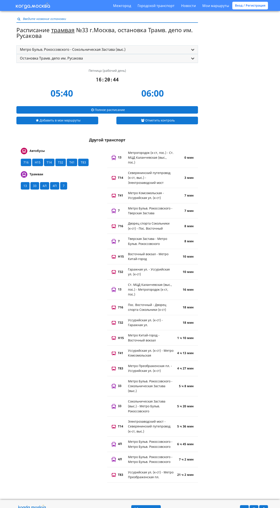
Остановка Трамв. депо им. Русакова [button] (51, 58)
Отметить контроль (158, 120)
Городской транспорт (156, 5)
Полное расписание (108, 110)
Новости (188, 5)
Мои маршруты (215, 5)
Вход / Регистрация (250, 5)
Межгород (122, 5)
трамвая (63, 30)
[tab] (107, 50)
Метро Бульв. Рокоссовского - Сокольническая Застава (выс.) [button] (73, 49)
